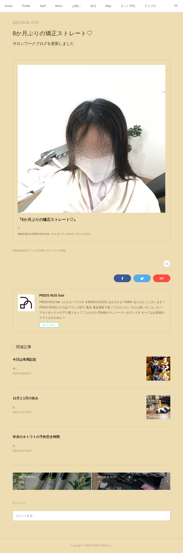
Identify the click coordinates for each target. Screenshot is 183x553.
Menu (59, 6)
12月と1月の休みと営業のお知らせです (38, 407)
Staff (43, 6)
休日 (93, 6)
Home (8, 6)
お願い (76, 6)
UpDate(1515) (20, 250)
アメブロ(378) (36, 250)
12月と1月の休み (25, 398)
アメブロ (150, 6)
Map (108, 6)
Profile (26, 6)
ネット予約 (128, 6)
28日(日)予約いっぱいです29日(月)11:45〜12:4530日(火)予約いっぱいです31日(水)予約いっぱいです (77, 446)
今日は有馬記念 (24, 359)
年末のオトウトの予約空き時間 (36, 437)
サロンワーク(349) (55, 250)
